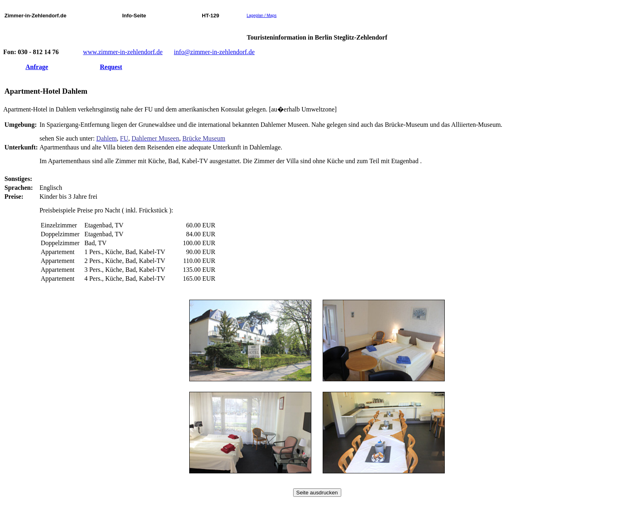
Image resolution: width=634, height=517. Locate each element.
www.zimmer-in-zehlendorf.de (123, 51)
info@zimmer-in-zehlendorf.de (214, 51)
